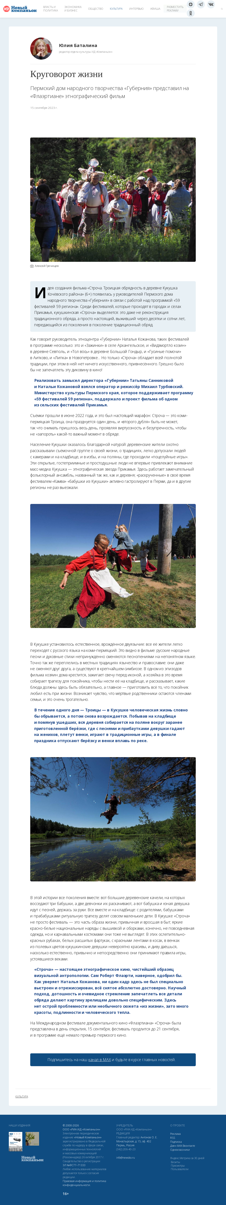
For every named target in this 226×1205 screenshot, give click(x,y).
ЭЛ (74, 1165)
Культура (116, 9)
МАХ (179, 1146)
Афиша (155, 9)
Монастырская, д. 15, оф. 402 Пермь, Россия (133, 1143)
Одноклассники (180, 1150)
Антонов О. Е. (149, 1137)
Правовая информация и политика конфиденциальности (84, 1183)
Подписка (176, 1142)
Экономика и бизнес (72, 8)
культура (21, 1096)
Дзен (173, 1146)
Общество (95, 9)
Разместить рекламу (175, 8)
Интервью (136, 9)
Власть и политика (50, 8)
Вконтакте (189, 1146)
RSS (172, 1138)
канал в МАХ (100, 1059)
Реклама (175, 1134)
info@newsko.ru (125, 1158)
